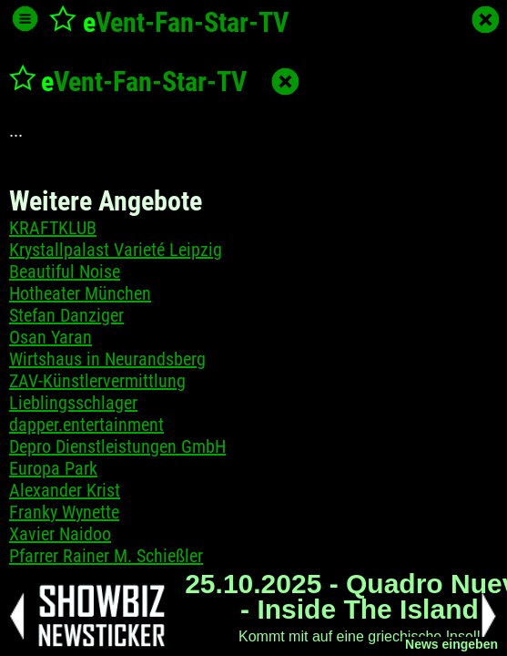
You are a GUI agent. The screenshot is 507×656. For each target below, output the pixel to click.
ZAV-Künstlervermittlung (97, 381)
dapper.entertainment (86, 425)
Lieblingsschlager (73, 403)
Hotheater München (80, 293)
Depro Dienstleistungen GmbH (117, 446)
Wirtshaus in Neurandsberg (107, 359)
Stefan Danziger (66, 315)
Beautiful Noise (64, 271)
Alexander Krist (64, 490)
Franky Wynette (64, 512)
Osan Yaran (50, 337)
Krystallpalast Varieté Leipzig (115, 250)
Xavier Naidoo (60, 534)
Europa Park (53, 468)
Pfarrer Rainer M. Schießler (106, 556)
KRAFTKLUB (52, 228)
